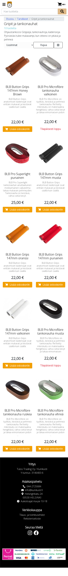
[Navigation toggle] (4, 5)
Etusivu (10, 19)
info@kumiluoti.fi (34, 490)
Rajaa (43, 45)
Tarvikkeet (22, 19)
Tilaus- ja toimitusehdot (32, 515)
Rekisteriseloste (32, 518)
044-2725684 (34, 486)
